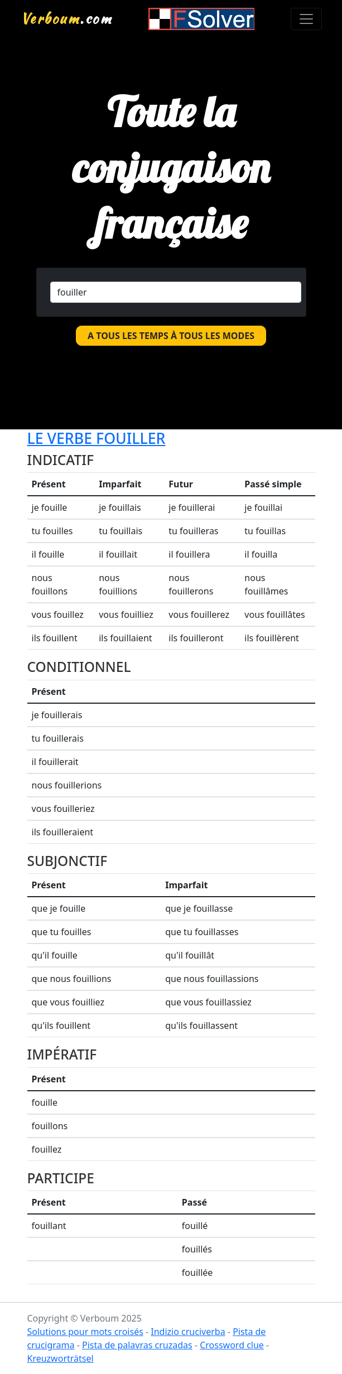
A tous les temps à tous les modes (171, 336)
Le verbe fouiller (96, 438)
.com (67, 18)
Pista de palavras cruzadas (137, 1345)
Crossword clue (232, 1345)
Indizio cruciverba (188, 1331)
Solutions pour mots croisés (85, 1331)
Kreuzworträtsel (60, 1358)
